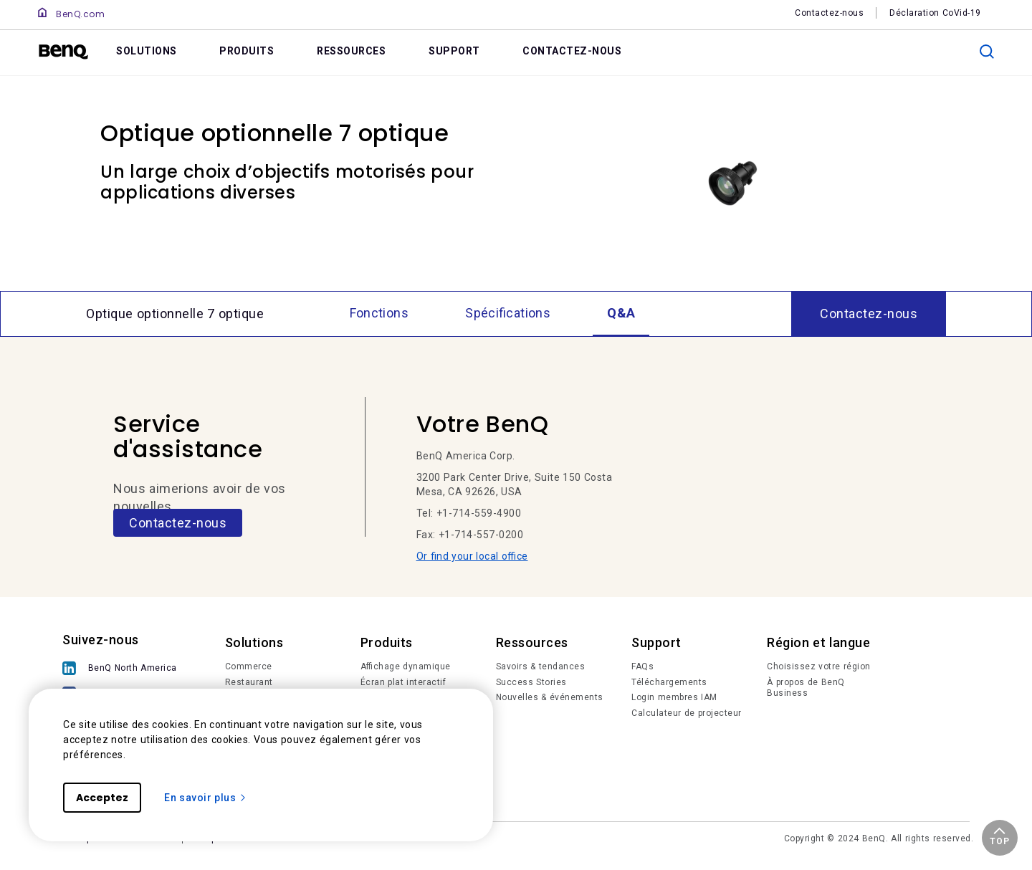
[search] (987, 51)
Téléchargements (669, 682)
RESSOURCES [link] (351, 51)
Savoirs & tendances (541, 666)
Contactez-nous (177, 522)
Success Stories (531, 682)
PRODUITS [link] (246, 51)
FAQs (642, 666)
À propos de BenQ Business (806, 688)
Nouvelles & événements (549, 697)
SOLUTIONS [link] (146, 51)
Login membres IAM (674, 697)
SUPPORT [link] (454, 51)
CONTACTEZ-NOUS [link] (571, 51)
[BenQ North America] (123, 669)
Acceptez (102, 797)
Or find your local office (472, 556)
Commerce (248, 666)
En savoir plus (205, 797)
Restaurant (249, 682)
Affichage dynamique (405, 666)
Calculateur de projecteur (686, 713)
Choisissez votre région (819, 666)
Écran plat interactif (403, 682)
